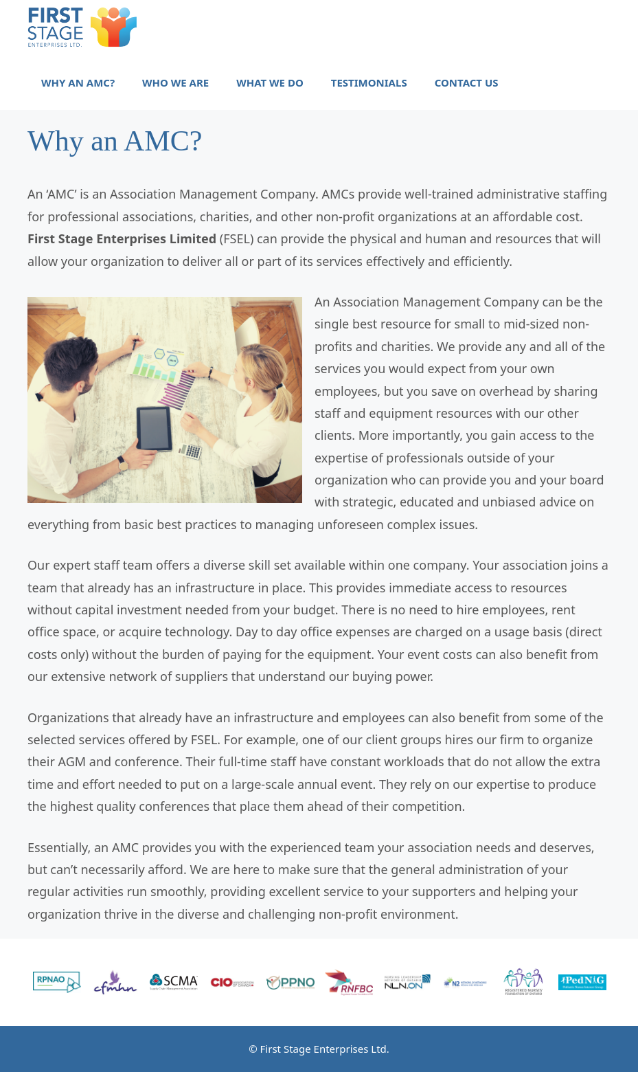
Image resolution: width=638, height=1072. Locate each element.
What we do (270, 82)
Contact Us (467, 82)
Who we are (175, 82)
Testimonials (369, 82)
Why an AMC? (78, 82)
